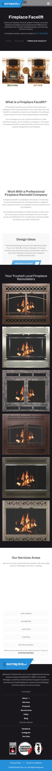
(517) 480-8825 (41, 33)
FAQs (26, 714)
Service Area (28, 656)
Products (26, 706)
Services (26, 702)
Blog (26, 718)
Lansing (26, 658)
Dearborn (26, 642)
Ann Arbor (26, 634)
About (26, 698)
